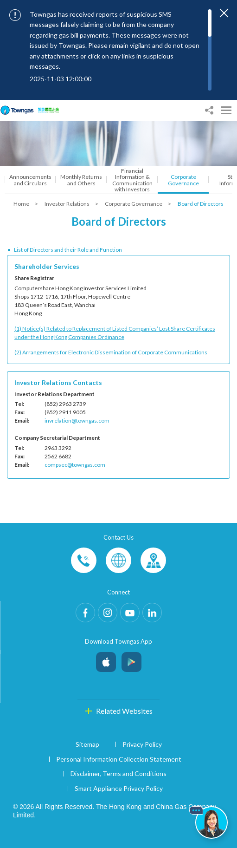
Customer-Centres (153, 560)
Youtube (130, 612)
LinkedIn (152, 612)
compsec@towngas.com (75, 464)
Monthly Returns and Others (81, 179)
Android (131, 659)
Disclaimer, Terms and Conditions (118, 773)
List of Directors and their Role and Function (68, 249)
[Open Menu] (226, 110)
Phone (83, 560)
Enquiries (118, 560)
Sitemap (87, 744)
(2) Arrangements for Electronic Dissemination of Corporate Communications (110, 352)
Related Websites (124, 710)
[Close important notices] (224, 13)
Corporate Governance (183, 179)
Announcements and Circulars (30, 179)
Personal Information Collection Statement (118, 759)
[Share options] (209, 110)
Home (21, 203)
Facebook (85, 612)
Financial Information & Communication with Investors (132, 180)
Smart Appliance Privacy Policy (119, 788)
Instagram (107, 612)
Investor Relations (67, 203)
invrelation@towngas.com (77, 420)
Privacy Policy (142, 744)
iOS (106, 659)
